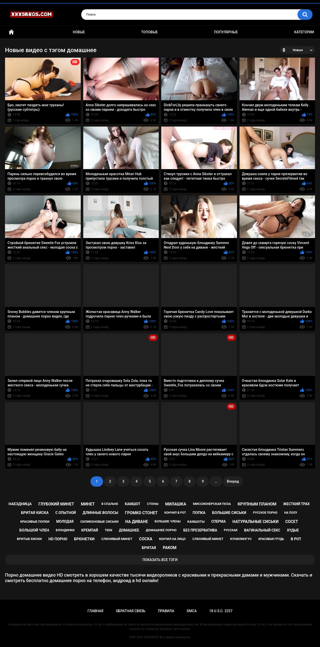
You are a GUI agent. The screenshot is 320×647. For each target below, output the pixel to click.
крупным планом (257, 504)
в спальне (110, 504)
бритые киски (29, 539)
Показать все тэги (160, 560)
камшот (132, 504)
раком (169, 547)
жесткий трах (296, 504)
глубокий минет (56, 504)
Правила (166, 611)
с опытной (65, 513)
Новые (79, 32)
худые (293, 530)
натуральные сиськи (255, 521)
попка (199, 512)
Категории (304, 32)
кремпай (89, 530)
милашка (175, 504)
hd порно (58, 539)
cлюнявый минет (207, 539)
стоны (152, 504)
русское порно (265, 512)
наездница (20, 504)
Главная (11, 32)
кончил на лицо (172, 539)
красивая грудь (271, 539)
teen (108, 530)
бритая (149, 548)
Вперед (233, 481)
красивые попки (35, 521)
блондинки (65, 530)
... (216, 481)
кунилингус (241, 539)
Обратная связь (130, 611)
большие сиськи (229, 512)
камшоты (195, 521)
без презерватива (200, 530)
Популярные (226, 32)
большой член (34, 530)
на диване (136, 521)
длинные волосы (100, 512)
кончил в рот (175, 512)
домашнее (129, 530)
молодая (65, 521)
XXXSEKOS (151, 637)
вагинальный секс (262, 530)
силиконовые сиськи (99, 521)
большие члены (168, 521)
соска (145, 538)
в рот (296, 539)
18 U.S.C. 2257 (220, 611)
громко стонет (141, 512)
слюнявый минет (116, 539)
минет (88, 504)
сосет (291, 521)
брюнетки (84, 539)
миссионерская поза (212, 504)
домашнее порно (161, 530)
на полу (290, 512)
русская (231, 530)
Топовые (149, 32)
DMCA (192, 611)
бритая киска (34, 512)
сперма (218, 521)
